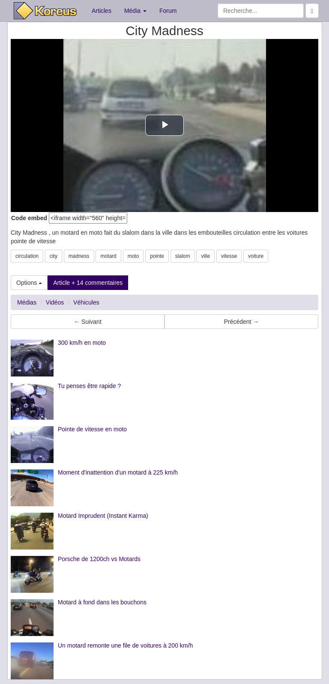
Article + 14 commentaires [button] (88, 282)
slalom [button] (182, 256)
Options (29, 282)
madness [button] (79, 256)
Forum (167, 10)
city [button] (53, 256)
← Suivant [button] (88, 321)
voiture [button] (255, 256)
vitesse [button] (229, 256)
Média (135, 10)
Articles (101, 10)
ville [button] (205, 256)
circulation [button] (27, 256)
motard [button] (108, 256)
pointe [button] (157, 256)
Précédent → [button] (241, 321)
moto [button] (133, 256)
